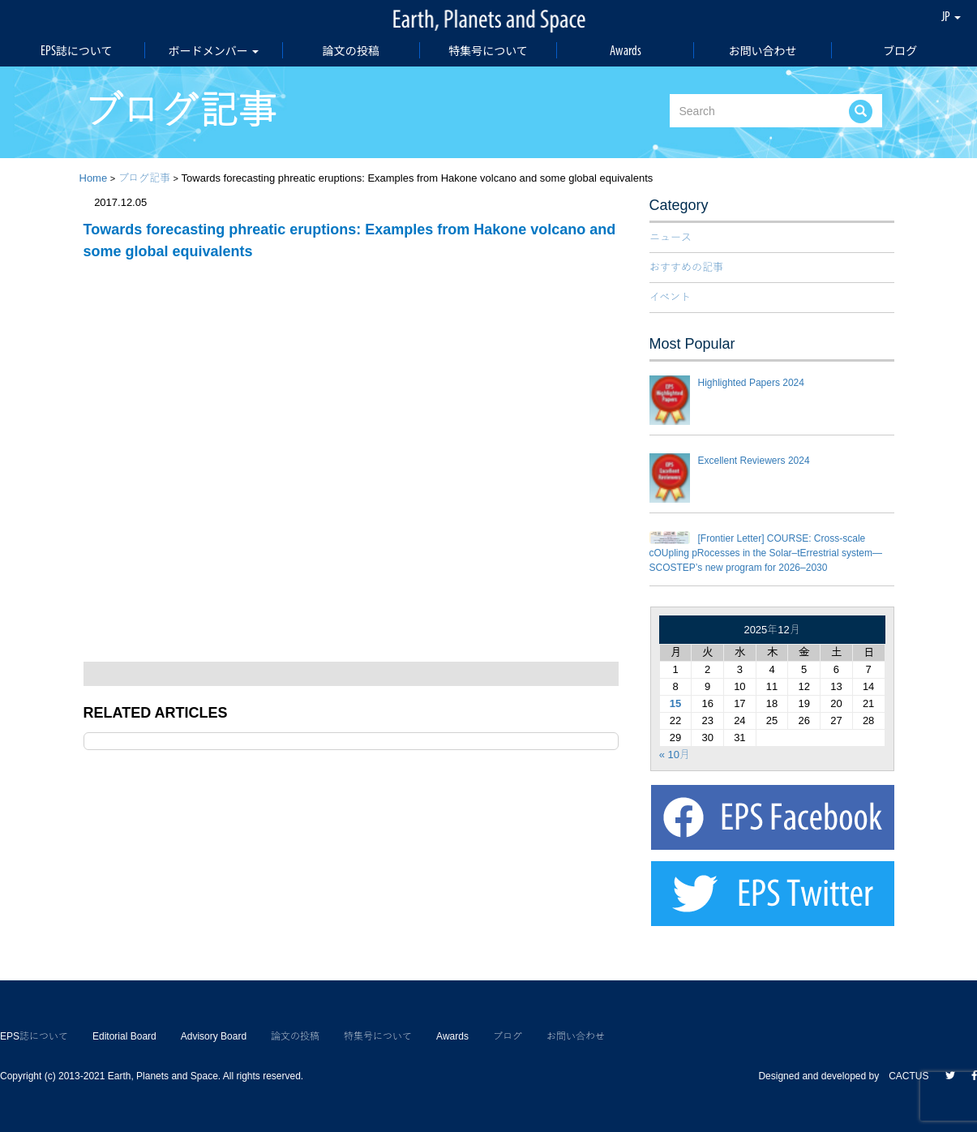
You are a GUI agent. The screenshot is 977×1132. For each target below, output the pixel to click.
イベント (670, 297)
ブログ (900, 50)
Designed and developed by (823, 1076)
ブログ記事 (144, 178)
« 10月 (674, 754)
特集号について (488, 50)
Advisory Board (213, 1036)
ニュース (670, 237)
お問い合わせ (763, 50)
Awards (625, 50)
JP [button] (951, 16)
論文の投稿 (351, 50)
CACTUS (908, 1076)
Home (93, 178)
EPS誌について (77, 50)
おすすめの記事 (686, 267)
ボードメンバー (214, 50)
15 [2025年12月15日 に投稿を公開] (675, 703)
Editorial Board (124, 1036)
